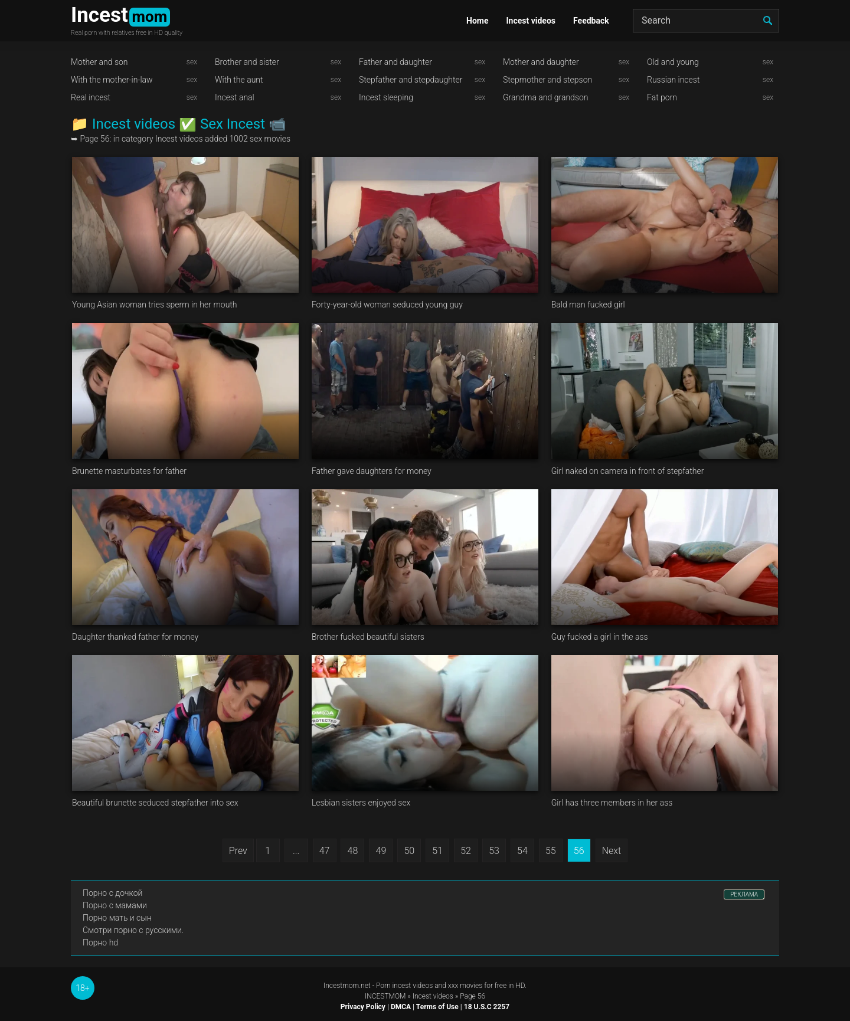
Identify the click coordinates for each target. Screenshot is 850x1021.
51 (437, 850)
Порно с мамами (115, 905)
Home (477, 20)
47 (324, 850)
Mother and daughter (541, 62)
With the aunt (239, 79)
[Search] (706, 20)
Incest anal (234, 97)
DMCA (401, 1007)
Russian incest (673, 79)
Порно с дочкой (112, 893)
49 (381, 850)
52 (465, 850)
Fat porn (662, 97)
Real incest (90, 97)
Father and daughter (395, 62)
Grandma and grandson (546, 97)
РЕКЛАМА (744, 894)
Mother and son (99, 62)
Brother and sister (247, 62)
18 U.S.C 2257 (486, 1007)
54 (522, 850)
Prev (238, 850)
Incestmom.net (347, 985)
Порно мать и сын (117, 917)
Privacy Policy (363, 1007)
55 (550, 850)
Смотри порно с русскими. (133, 930)
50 (409, 850)
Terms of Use (437, 1007)
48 (353, 850)
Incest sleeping (386, 97)
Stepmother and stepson (547, 79)
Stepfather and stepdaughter (410, 79)
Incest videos (530, 20)
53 (494, 850)
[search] (767, 20)
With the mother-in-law (112, 79)
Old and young (673, 62)
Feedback (591, 20)
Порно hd (100, 942)
